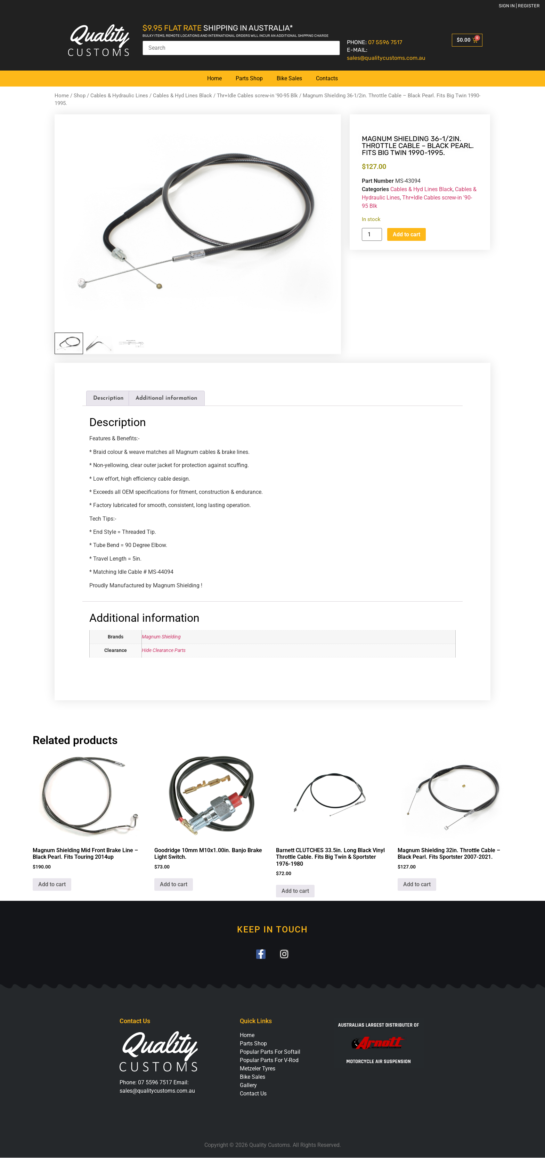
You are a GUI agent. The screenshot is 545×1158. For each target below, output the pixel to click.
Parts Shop (249, 78)
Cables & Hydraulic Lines (119, 95)
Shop (80, 95)
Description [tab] (108, 398)
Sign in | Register (519, 5)
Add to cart (406, 234)
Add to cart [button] (52, 884)
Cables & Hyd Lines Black (182, 95)
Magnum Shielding (161, 637)
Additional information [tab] (166, 398)
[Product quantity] (372, 234)
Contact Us (253, 1093)
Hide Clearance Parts (164, 650)
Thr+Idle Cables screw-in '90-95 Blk (257, 95)
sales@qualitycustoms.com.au (386, 58)
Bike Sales (289, 78)
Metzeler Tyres (257, 1068)
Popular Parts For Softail (270, 1052)
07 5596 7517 (385, 42)
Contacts (327, 78)
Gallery (248, 1085)
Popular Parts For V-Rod (269, 1060)
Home (214, 78)
